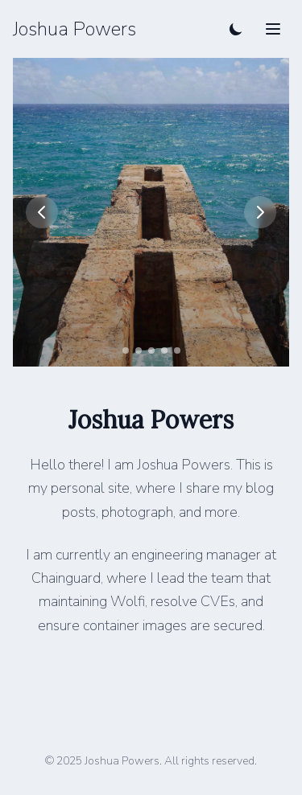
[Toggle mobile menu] (273, 29)
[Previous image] (42, 212)
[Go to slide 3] (151, 350)
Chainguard (66, 578)
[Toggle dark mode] (235, 28)
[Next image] (260, 212)
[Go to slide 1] (125, 350)
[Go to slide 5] (177, 350)
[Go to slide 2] (138, 350)
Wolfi (127, 601)
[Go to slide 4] (164, 350)
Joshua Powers (74, 29)
